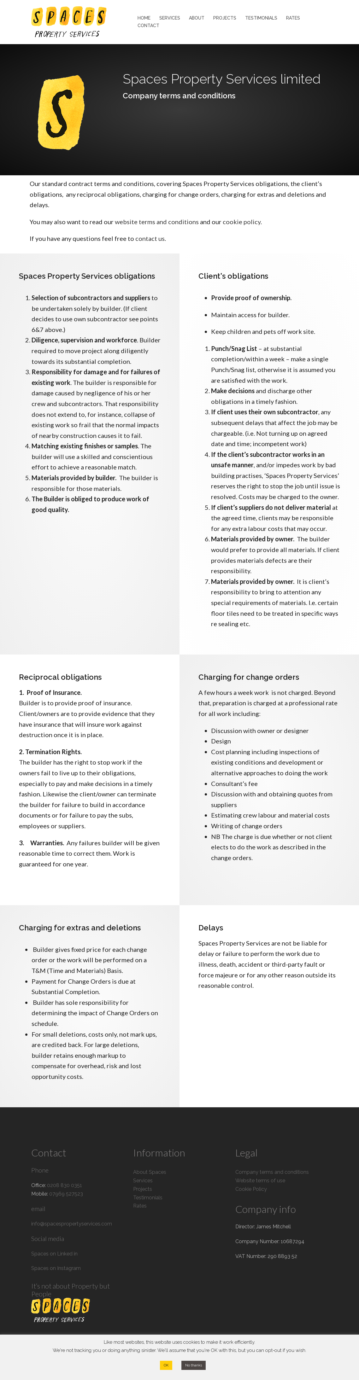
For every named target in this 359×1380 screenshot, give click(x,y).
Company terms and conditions (272, 1172)
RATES (293, 17)
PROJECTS (224, 17)
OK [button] (166, 1365)
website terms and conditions (157, 221)
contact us (150, 238)
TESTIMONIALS (261, 17)
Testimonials (147, 1198)
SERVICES (169, 17)
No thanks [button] (193, 1365)
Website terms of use (260, 1181)
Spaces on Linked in (54, 1254)
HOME (144, 17)
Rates (140, 1206)
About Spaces (149, 1172)
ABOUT (196, 17)
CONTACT (148, 25)
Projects (142, 1189)
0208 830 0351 (64, 1185)
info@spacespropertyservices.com (71, 1224)
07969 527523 (66, 1194)
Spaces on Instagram (56, 1268)
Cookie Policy (251, 1189)
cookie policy (242, 221)
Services (143, 1181)
